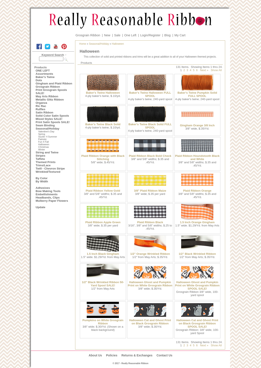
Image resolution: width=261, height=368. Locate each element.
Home (82, 43)
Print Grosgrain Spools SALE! (51, 91)
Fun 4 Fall (43, 141)
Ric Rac (41, 106)
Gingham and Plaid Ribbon (54, 83)
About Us (95, 355)
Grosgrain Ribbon (88, 35)
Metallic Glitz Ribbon (50, 99)
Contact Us (164, 355)
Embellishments (47, 194)
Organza (41, 102)
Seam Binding (45, 125)
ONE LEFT (43, 70)
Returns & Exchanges (137, 355)
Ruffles (40, 109)
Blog (167, 35)
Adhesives (43, 187)
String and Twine (47, 152)
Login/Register (150, 35)
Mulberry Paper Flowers (52, 200)
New (107, 35)
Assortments (44, 73)
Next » (204, 70)
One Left (130, 35)
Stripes (40, 155)
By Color (42, 178)
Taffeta (40, 158)
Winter (41, 149)
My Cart (180, 35)
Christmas (43, 147)
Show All (216, 70)
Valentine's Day (46, 131)
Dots (39, 80)
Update (40, 207)
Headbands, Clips (48, 197)
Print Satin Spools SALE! (53, 122)
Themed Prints (46, 162)
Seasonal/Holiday (47, 128)
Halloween (43, 144)
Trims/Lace (43, 165)
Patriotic (42, 139)
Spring (41, 134)
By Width (42, 181)
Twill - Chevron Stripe (50, 168)
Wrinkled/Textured (48, 171)
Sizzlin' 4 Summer (47, 136)
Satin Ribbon (44, 112)
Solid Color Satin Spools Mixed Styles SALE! (52, 117)
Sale (117, 35)
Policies (111, 355)
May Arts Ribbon (47, 96)
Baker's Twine (45, 77)
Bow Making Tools (48, 191)
